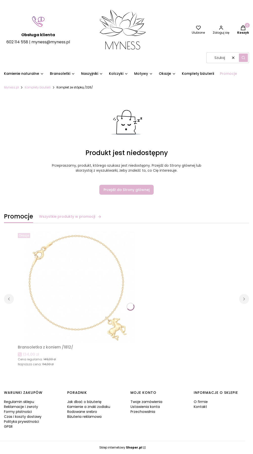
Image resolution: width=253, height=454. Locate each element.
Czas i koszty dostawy (23, 416)
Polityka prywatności (21, 421)
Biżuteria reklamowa (84, 416)
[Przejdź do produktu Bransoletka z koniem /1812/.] (79, 287)
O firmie (201, 401)
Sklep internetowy (120, 447)
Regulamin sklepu (19, 401)
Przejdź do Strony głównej (126, 189)
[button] (243, 57)
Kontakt (200, 406)
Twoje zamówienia (146, 401)
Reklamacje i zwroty (21, 406)
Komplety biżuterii (38, 87)
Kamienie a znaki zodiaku (88, 406)
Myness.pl (11, 87)
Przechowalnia (142, 411)
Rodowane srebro (82, 411)
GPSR (8, 426)
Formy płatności (18, 411)
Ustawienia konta (145, 406)
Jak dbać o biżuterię (84, 401)
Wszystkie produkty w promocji (70, 216)
